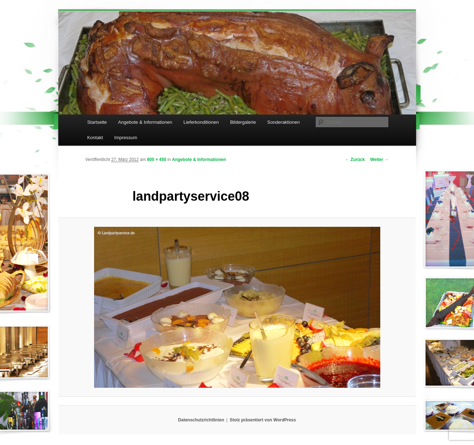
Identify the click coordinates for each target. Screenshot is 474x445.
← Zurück (355, 159)
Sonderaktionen (283, 122)
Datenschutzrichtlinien (201, 419)
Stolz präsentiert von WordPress (263, 419)
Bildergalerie (243, 122)
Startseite (97, 122)
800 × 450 (156, 159)
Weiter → (379, 159)
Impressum (125, 137)
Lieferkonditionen (201, 122)
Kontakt (95, 137)
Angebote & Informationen (145, 122)
